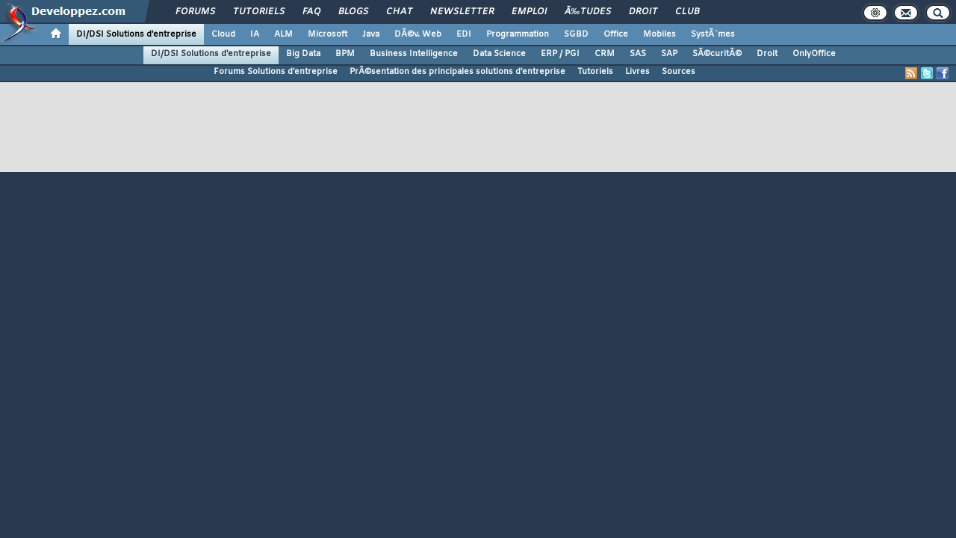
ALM (283, 34)
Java (370, 34)
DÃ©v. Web (417, 34)
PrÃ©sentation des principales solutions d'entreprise (457, 72)
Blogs (353, 12)
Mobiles (659, 34)
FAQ (311, 12)
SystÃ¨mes (713, 34)
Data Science (499, 54)
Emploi (529, 12)
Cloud (223, 34)
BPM (345, 54)
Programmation (517, 34)
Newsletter (462, 12)
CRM (605, 54)
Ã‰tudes (587, 12)
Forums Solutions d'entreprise (276, 72)
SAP (669, 54)
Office (615, 34)
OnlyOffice (814, 54)
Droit (643, 12)
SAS (638, 54)
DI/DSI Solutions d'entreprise (136, 34)
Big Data (303, 54)
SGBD (576, 34)
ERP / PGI (560, 54)
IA (254, 34)
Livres (637, 72)
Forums (195, 12)
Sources (678, 72)
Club (687, 12)
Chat (399, 12)
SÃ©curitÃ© (717, 54)
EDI (463, 34)
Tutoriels (259, 12)
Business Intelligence (414, 54)
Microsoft (327, 34)
